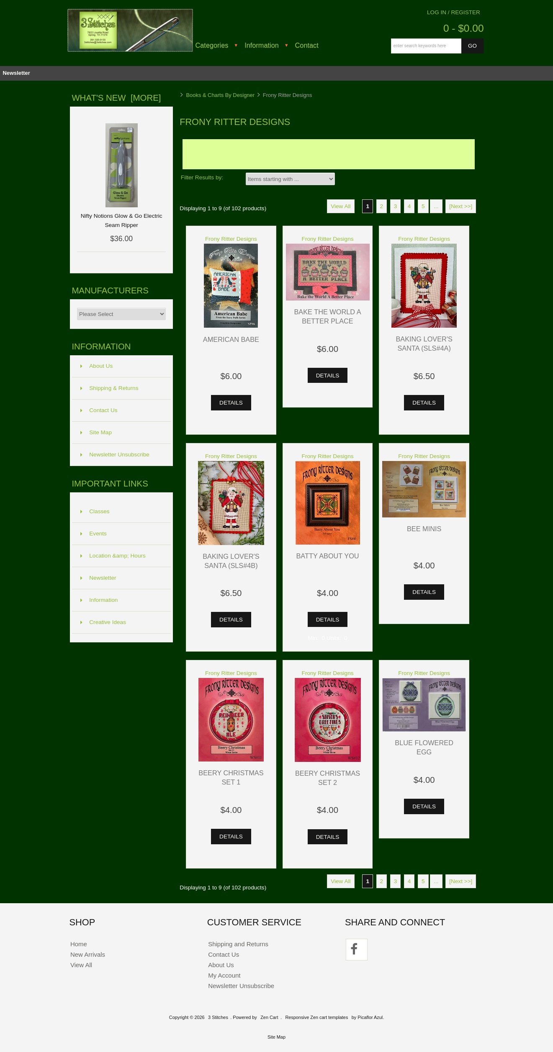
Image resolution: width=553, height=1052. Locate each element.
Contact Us (98, 410)
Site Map (96, 432)
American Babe (231, 339)
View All (340, 206)
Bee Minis (424, 528)
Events (93, 533)
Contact (307, 45)
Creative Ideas (103, 622)
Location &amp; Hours (113, 556)
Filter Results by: (202, 177)
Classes (94, 511)
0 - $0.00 (463, 28)
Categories (212, 45)
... (436, 206)
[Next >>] (460, 206)
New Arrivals (87, 954)
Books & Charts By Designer (220, 95)
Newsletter (16, 73)
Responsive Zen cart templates (316, 1017)
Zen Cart (269, 1017)
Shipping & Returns (109, 388)
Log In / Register (453, 12)
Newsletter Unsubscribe (114, 454)
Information (261, 45)
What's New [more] (116, 97)
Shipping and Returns (238, 944)
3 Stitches (218, 1017)
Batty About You (327, 556)
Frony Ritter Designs (231, 239)
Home (78, 944)
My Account (224, 975)
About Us (96, 366)
